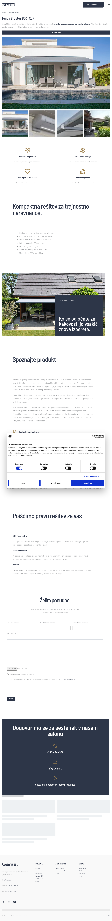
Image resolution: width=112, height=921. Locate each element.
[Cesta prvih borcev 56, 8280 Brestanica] (55, 778)
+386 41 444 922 (55, 752)
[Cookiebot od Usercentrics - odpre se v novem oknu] (94, 436)
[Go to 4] (97, 123)
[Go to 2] (42, 123)
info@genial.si (55, 768)
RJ (109, 915)
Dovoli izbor (56, 483)
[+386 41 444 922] (55, 746)
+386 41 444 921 (11, 892)
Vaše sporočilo (12, 633)
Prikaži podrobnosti (91, 476)
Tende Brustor (14, 12)
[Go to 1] (15, 123)
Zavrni (24, 483)
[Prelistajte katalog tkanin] (15, 432)
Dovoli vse (88, 483)
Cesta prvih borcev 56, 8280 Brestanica (55, 784)
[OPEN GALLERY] (56, 73)
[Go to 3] (70, 123)
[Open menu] (109, 4)
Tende (4, 12)
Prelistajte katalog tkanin (29, 432)
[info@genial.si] (55, 762)
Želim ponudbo (56, 32)
